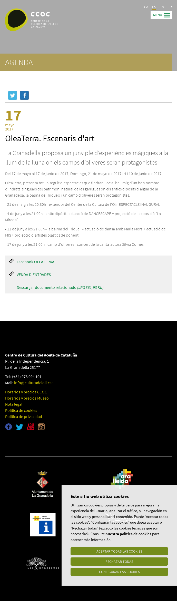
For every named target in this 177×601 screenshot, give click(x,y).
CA (146, 6)
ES (154, 6)
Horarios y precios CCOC (26, 391)
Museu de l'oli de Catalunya (27, 442)
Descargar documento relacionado (60, 287)
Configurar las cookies (119, 571)
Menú (157, 15)
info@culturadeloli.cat (33, 382)
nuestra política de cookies (128, 533)
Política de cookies (21, 410)
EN (162, 6)
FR (170, 6)
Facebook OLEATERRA (35, 261)
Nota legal (13, 404)
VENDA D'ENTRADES (34, 274)
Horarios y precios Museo (27, 398)
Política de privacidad (23, 416)
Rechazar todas (119, 561)
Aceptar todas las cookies (119, 551)
